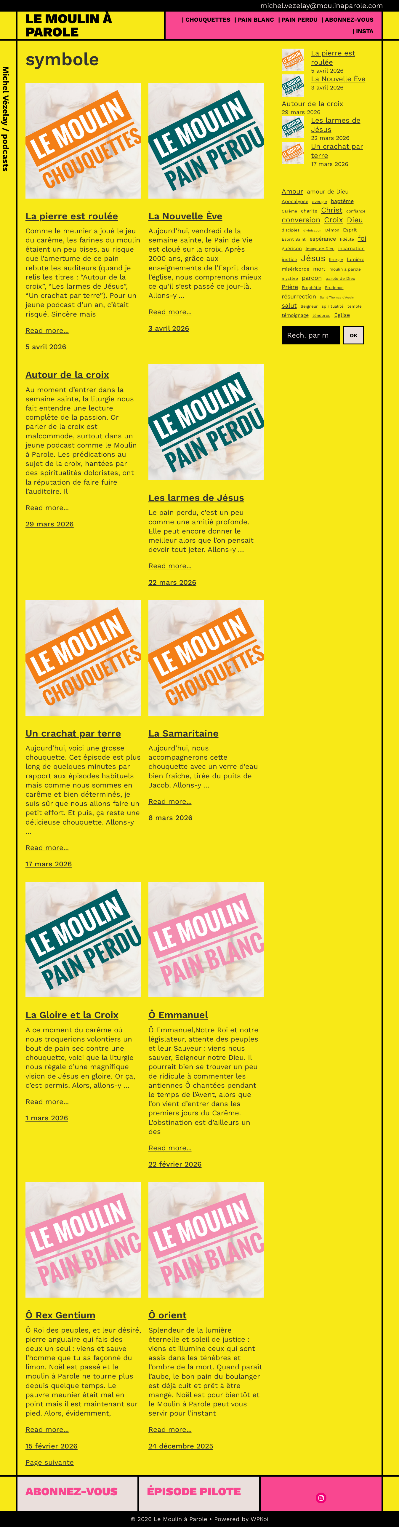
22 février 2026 (175, 1164)
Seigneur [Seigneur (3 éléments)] (309, 306)
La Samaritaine (183, 733)
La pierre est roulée (71, 216)
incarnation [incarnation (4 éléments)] (351, 248)
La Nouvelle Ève (185, 216)
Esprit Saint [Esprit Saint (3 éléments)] (294, 239)
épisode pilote (194, 1491)
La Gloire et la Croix (71, 1014)
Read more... (47, 330)
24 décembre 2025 (180, 1446)
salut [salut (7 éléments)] (289, 305)
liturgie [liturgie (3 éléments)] (336, 259)
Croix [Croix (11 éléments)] (333, 219)
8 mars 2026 (170, 818)
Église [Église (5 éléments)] (342, 315)
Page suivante (49, 1462)
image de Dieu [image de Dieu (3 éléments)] (320, 248)
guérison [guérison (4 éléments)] (292, 248)
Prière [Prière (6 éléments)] (290, 287)
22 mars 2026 (172, 582)
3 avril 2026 (168, 328)
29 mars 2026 (49, 524)
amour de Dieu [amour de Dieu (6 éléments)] (328, 191)
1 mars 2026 (46, 1118)
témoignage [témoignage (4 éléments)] (295, 315)
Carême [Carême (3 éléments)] (289, 211)
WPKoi (259, 1519)
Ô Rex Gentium (60, 1315)
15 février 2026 (51, 1446)
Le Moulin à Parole (68, 25)
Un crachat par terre (73, 733)
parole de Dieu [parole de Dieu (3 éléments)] (340, 278)
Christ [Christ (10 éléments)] (331, 210)
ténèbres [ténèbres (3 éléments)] (321, 315)
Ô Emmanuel (178, 1014)
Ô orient (167, 1315)
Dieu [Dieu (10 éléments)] (355, 219)
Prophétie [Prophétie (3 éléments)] (311, 287)
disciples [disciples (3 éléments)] (290, 230)
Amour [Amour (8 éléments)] (292, 191)
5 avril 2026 (45, 347)
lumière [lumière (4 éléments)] (355, 259)
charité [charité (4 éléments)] (309, 211)
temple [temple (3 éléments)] (354, 306)
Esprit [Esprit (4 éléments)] (350, 230)
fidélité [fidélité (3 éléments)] (347, 239)
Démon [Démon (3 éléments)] (332, 230)
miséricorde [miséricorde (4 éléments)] (295, 269)
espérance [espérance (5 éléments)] (323, 239)
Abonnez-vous (71, 1491)
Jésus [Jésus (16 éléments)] (313, 258)
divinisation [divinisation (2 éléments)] (312, 230)
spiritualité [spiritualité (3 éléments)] (333, 306)
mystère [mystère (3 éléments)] (290, 278)
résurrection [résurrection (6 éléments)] (299, 296)
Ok (353, 335)
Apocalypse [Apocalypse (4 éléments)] (295, 201)
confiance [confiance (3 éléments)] (356, 211)
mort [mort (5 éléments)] (319, 269)
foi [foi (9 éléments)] (362, 238)
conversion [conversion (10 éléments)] (301, 219)
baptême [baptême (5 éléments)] (342, 201)
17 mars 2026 (48, 864)
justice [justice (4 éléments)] (289, 259)
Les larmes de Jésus (196, 497)
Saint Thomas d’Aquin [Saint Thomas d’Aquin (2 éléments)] (337, 297)
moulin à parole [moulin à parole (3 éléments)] (345, 269)
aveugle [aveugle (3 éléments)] (319, 201)
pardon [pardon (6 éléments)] (312, 277)
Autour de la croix (67, 374)
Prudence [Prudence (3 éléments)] (334, 287)
